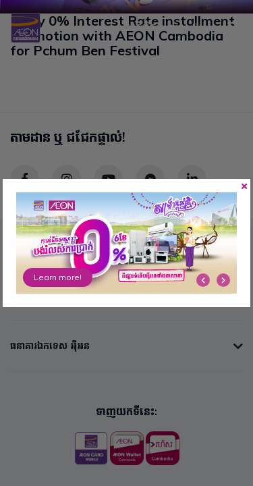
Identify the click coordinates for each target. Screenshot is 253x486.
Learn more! (58, 277)
